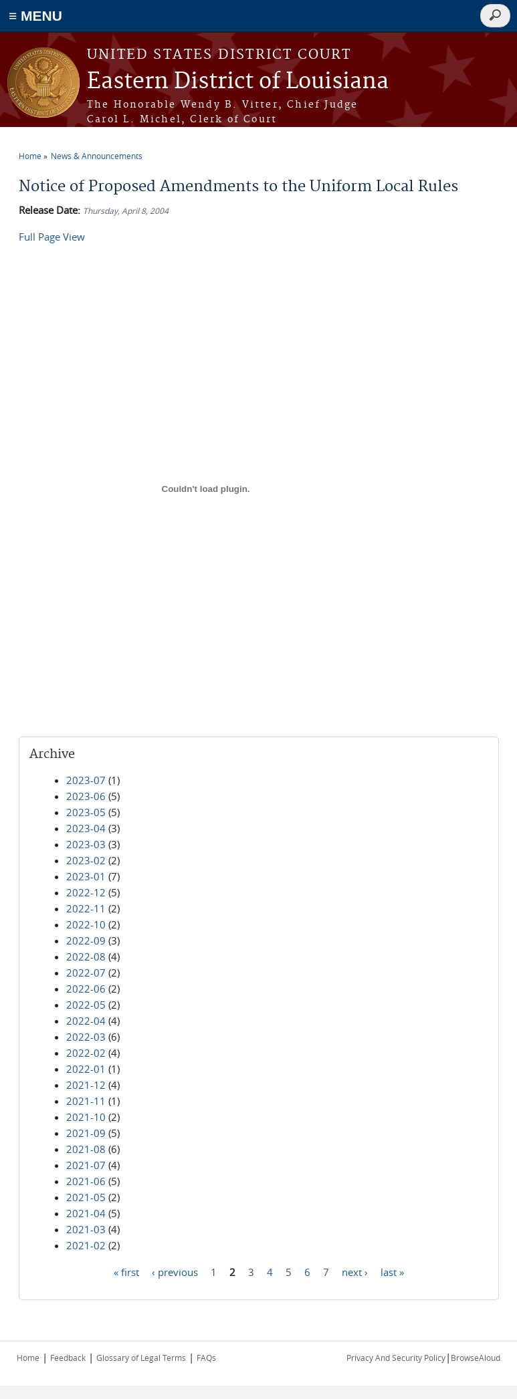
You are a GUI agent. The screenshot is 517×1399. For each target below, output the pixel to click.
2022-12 (86, 892)
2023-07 (86, 780)
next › (355, 1271)
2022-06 (86, 988)
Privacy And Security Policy (395, 1357)
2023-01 (86, 876)
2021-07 (86, 1165)
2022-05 (86, 1004)
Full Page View (52, 236)
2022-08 (86, 956)
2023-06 (86, 796)
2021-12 (86, 1085)
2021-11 (86, 1101)
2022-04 (86, 1020)
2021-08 (86, 1149)
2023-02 (86, 860)
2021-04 (86, 1213)
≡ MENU (35, 15)
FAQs (206, 1357)
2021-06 (86, 1181)
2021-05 (86, 1197)
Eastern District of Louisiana (238, 82)
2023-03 (86, 844)
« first (126, 1271)
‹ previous (175, 1271)
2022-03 (86, 1036)
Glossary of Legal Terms (141, 1357)
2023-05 (86, 812)
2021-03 (86, 1229)
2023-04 (86, 828)
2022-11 (86, 908)
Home (30, 155)
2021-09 (86, 1133)
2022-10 (86, 924)
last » (392, 1271)
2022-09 (86, 940)
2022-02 (86, 1052)
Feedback (68, 1357)
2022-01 (86, 1068)
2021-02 (86, 1245)
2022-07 (86, 972)
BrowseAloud (475, 1357)
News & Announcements (96, 155)
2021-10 (86, 1117)
